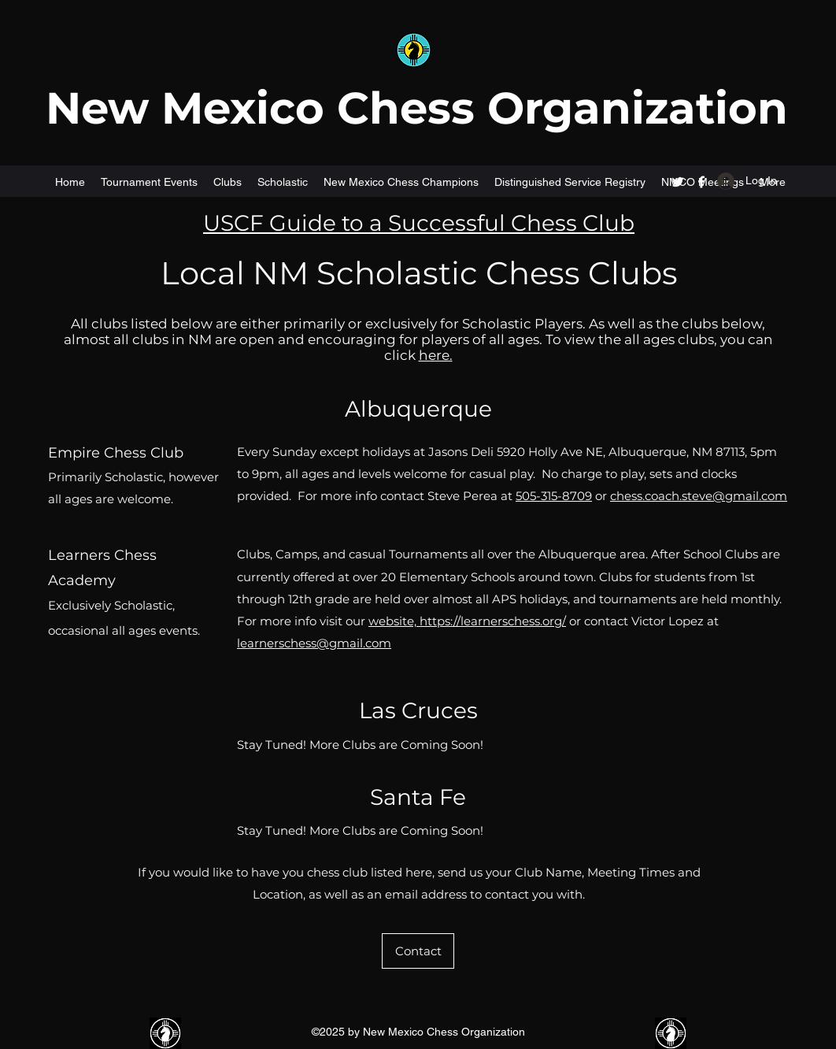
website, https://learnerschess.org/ (467, 620)
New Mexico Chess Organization (417, 108)
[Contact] (418, 951)
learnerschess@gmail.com (314, 643)
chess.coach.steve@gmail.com (698, 495)
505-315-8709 (554, 495)
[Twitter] (678, 182)
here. (436, 355)
